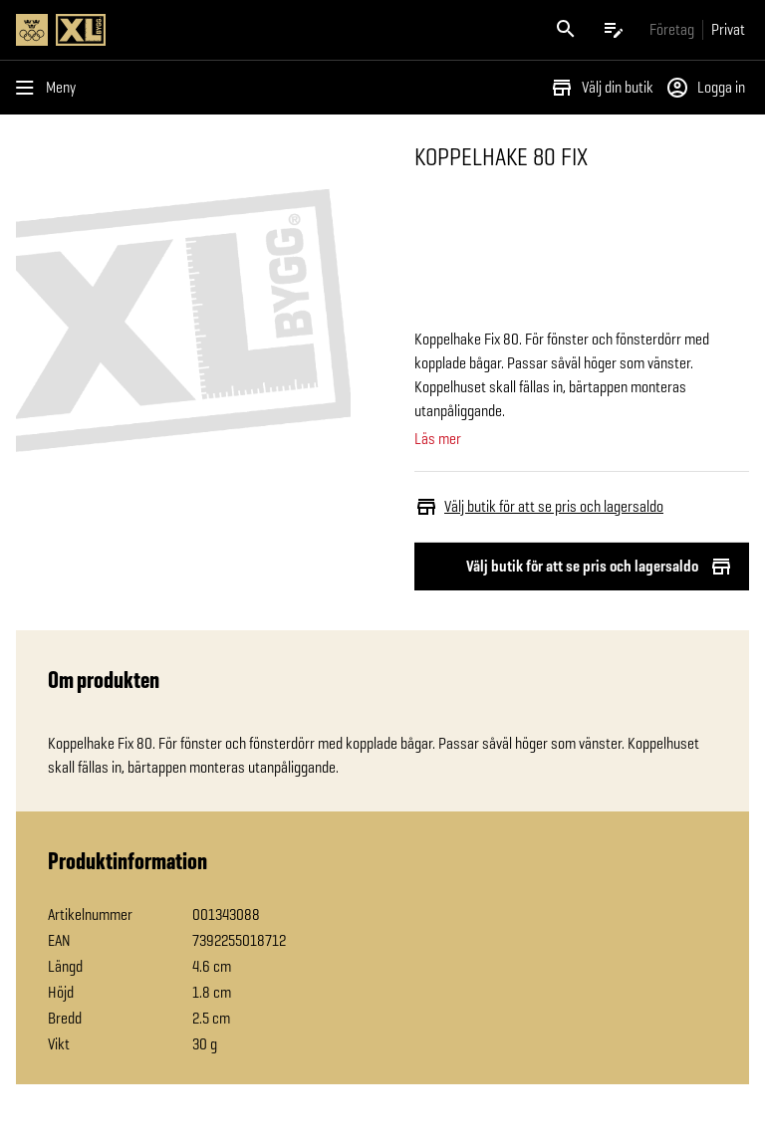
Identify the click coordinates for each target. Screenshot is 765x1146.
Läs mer (437, 439)
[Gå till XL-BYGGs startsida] (195, 30)
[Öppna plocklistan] (614, 30)
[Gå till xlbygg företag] (671, 29)
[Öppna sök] (566, 30)
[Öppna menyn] (50, 88)
